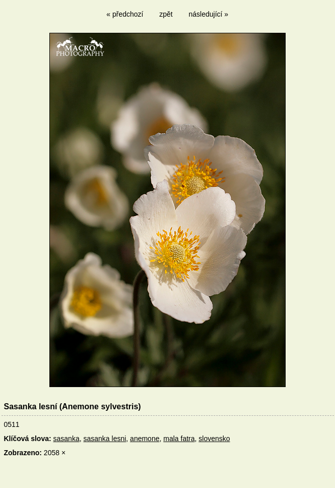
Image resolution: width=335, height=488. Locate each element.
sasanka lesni (104, 439)
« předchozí (124, 14)
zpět (165, 14)
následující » (209, 14)
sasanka (66, 439)
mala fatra (178, 439)
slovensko (214, 439)
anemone (144, 439)
